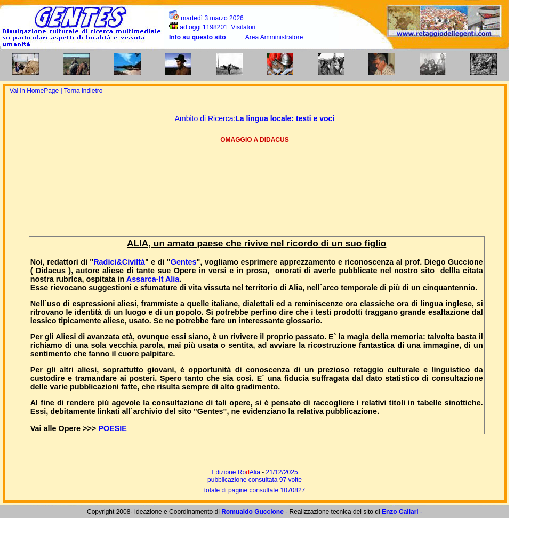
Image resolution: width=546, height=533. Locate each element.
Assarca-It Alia (152, 279)
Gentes (184, 262)
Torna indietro (83, 90)
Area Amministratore (274, 37)
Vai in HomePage (35, 90)
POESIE (112, 428)
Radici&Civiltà (119, 262)
